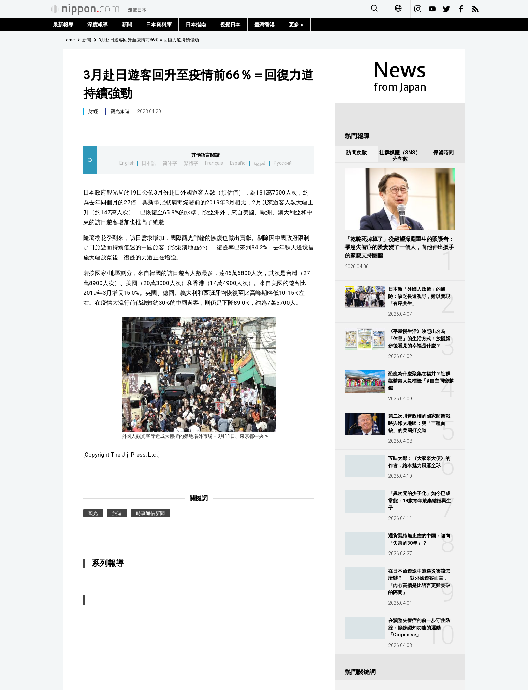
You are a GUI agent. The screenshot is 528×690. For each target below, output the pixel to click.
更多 (296, 24)
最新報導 (63, 24)
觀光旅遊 (120, 111)
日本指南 (196, 24)
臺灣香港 (264, 24)
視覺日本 (230, 24)
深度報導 (97, 24)
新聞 (127, 24)
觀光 (93, 513)
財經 (93, 111)
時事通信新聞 (150, 513)
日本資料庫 (159, 24)
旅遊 (117, 513)
